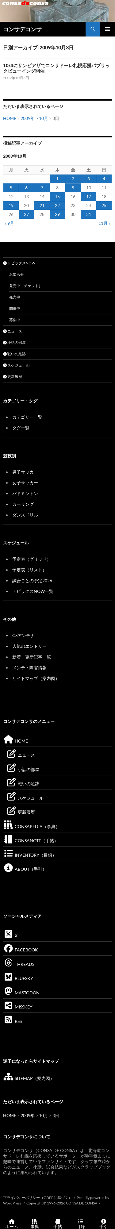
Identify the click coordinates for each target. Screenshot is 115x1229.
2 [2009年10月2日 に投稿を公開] (73, 178)
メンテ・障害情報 (29, 667)
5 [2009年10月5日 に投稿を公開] (11, 187)
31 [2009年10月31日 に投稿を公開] (88, 214)
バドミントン (25, 493)
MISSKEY (18, 1006)
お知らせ (16, 274)
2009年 (28, 118)
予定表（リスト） (29, 569)
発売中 (14, 297)
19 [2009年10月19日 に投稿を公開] (11, 205)
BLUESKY (18, 978)
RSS (12, 1021)
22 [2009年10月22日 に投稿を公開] (57, 205)
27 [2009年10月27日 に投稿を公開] (26, 214)
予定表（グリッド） (31, 559)
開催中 (14, 308)
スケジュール (16, 365)
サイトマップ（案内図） (35, 678)
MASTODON (21, 992)
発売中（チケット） (25, 285)
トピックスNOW (19, 263)
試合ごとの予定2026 (32, 580)
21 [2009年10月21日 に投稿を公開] (42, 205)
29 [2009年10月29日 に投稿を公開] (57, 214)
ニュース (12, 331)
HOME (9, 118)
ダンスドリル (25, 514)
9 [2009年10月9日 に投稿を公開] (73, 187)
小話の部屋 (14, 342)
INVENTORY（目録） (29, 855)
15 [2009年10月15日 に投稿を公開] (57, 196)
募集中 (14, 319)
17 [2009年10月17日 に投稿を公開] (88, 196)
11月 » (104, 223)
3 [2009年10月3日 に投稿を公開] (88, 178)
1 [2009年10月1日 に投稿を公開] (57, 178)
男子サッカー (25, 471)
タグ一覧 (20, 427)
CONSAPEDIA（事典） (31, 826)
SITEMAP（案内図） (28, 1078)
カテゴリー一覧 (27, 417)
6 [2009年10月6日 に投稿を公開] (26, 187)
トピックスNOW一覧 (32, 591)
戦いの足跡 (14, 353)
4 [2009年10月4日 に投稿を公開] (104, 178)
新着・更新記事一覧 (31, 656)
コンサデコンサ (22, 29)
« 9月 (9, 223)
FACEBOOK (20, 949)
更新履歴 (12, 376)
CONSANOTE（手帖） (30, 840)
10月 (43, 118)
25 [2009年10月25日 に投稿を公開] (104, 205)
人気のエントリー (29, 646)
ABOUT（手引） (25, 869)
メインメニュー (107, 29)
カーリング (23, 504)
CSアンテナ (23, 635)
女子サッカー (25, 482)
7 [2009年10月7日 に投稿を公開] (42, 187)
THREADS (18, 964)
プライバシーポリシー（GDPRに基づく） (37, 1197)
